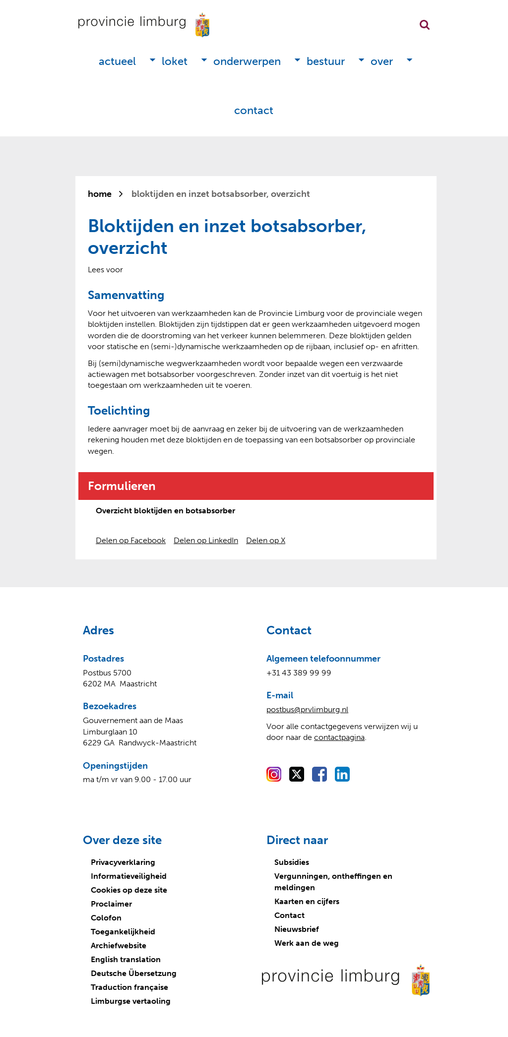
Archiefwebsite (118, 945)
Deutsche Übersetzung (134, 973)
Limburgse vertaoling (131, 1001)
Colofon (106, 917)
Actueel (117, 61)
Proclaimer (111, 904)
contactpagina (339, 737)
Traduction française (129, 987)
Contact (253, 110)
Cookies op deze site (129, 890)
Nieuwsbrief (296, 929)
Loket (175, 61)
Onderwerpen (247, 61)
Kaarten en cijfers (306, 901)
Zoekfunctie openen (425, 25)
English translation (126, 959)
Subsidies (291, 862)
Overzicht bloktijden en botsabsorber (165, 510)
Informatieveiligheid (129, 876)
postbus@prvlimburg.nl (307, 709)
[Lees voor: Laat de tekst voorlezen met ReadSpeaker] (105, 269)
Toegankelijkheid (123, 931)
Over (382, 61)
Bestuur (326, 61)
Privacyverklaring (123, 862)
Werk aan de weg (306, 943)
